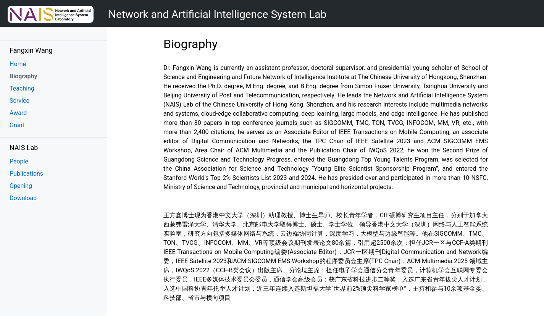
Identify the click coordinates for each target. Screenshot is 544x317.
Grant (17, 125)
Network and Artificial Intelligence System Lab (217, 14)
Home (18, 64)
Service (19, 100)
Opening (21, 185)
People (19, 161)
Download (23, 198)
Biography (23, 76)
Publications (26, 173)
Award (18, 112)
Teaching (22, 88)
